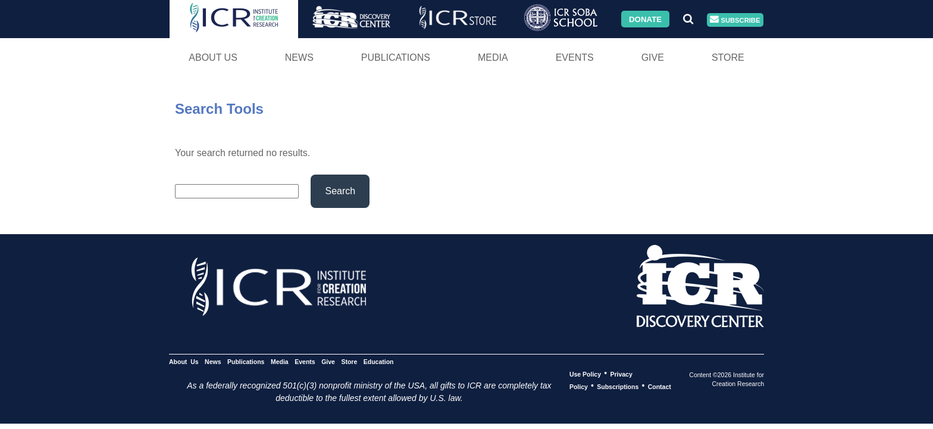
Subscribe (735, 20)
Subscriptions (617, 386)
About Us (213, 57)
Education (379, 361)
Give (652, 57)
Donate (645, 18)
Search (340, 191)
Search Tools (219, 109)
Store (728, 57)
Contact (659, 386)
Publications (395, 57)
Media (493, 57)
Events (575, 57)
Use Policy (585, 373)
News (299, 57)
